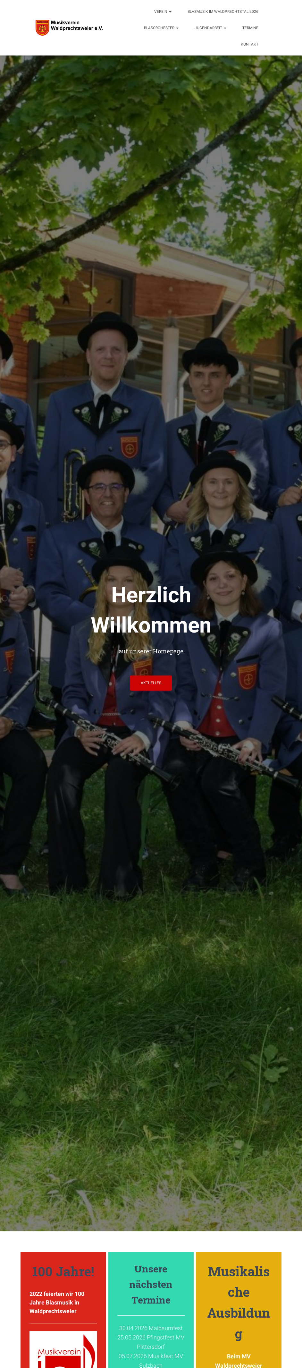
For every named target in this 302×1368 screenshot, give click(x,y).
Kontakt (249, 44)
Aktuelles (151, 683)
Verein (163, 11)
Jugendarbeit (210, 28)
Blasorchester (161, 28)
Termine (250, 28)
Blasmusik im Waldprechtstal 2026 (223, 11)
